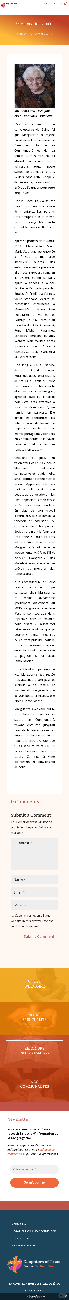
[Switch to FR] (45, 4)
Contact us (21, 1238)
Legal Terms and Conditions (34, 1231)
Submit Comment (39, 936)
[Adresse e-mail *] (34, 1169)
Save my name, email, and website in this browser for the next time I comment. (32, 921)
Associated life (24, 1245)
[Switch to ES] (60, 4)
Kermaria (19, 1224)
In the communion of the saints (34, 33)
